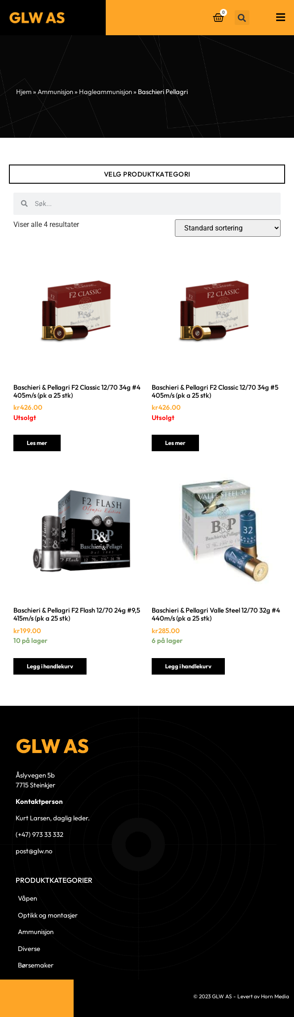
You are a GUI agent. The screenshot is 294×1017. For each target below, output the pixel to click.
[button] (242, 17)
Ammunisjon (55, 91)
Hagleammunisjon (105, 91)
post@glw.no (34, 851)
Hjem (24, 91)
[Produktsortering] (228, 228)
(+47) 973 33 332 (39, 834)
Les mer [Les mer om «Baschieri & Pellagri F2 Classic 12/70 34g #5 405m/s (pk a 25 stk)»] (175, 442)
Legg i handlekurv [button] (50, 666)
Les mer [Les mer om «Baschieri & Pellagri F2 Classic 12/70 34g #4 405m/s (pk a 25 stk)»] (37, 442)
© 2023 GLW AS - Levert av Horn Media (241, 996)
